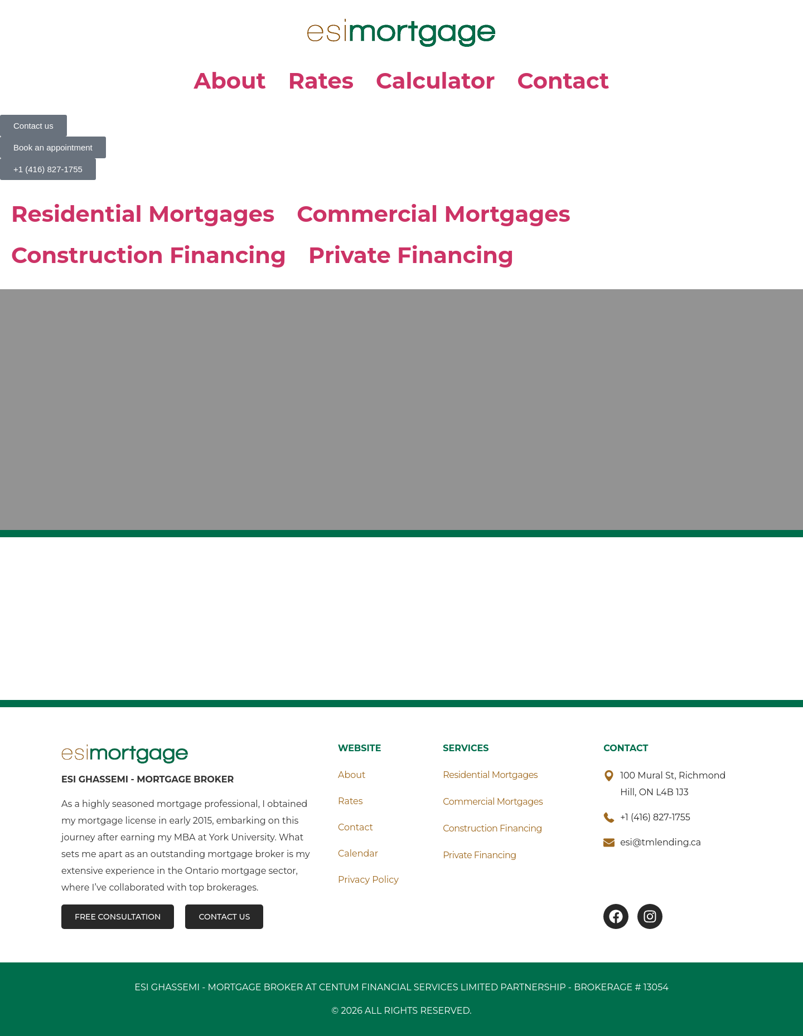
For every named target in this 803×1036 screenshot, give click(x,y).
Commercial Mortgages (433, 213)
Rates (321, 80)
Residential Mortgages (142, 213)
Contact (563, 80)
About (230, 80)
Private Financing (411, 255)
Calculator (435, 80)
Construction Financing (148, 255)
